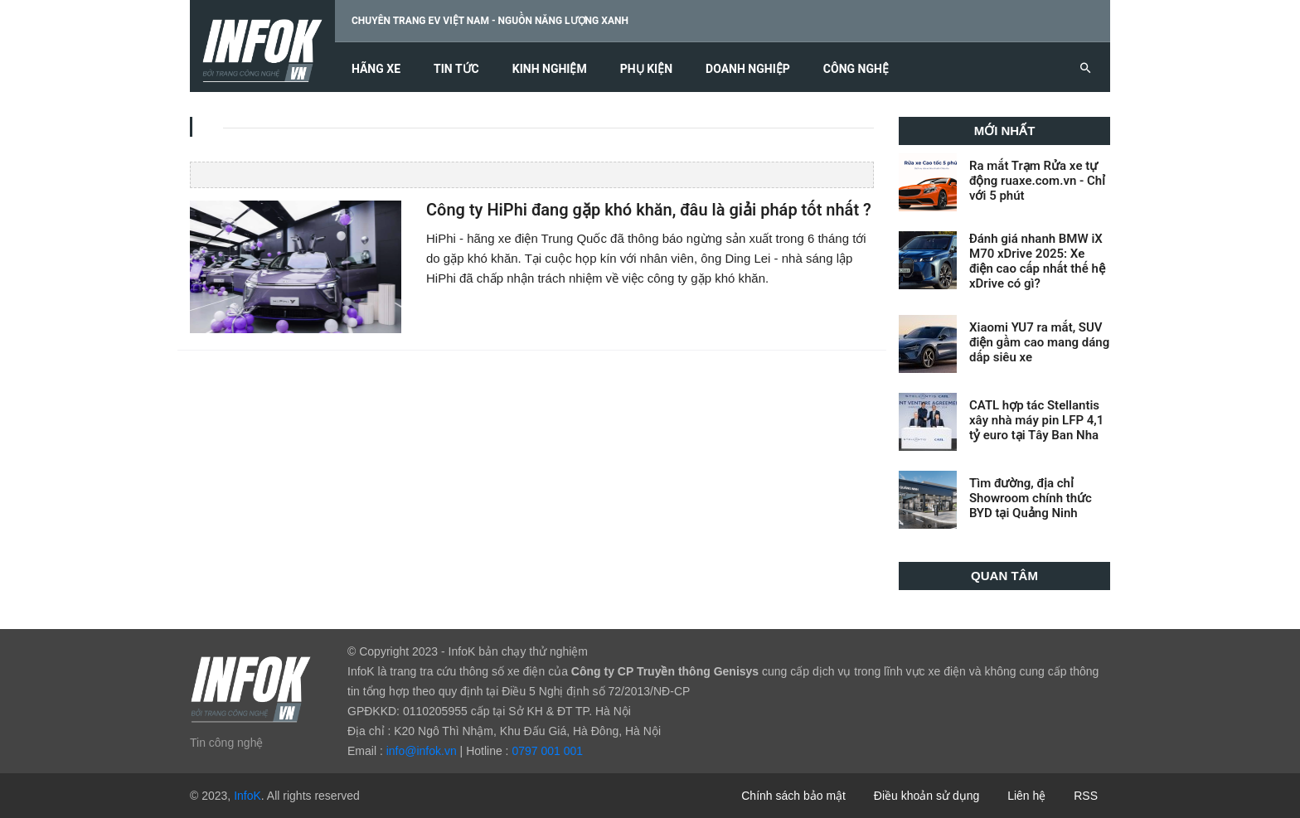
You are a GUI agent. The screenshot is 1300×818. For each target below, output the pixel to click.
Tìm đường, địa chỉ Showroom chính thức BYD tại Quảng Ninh (1030, 498)
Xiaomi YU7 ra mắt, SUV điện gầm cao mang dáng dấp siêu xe (1039, 342)
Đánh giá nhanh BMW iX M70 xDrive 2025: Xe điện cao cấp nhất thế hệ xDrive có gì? (1037, 261)
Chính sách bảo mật (793, 795)
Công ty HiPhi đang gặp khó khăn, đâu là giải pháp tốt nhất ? (648, 210)
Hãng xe (376, 69)
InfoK (247, 795)
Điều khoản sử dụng (926, 795)
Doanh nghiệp (748, 69)
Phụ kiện (646, 69)
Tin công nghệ (226, 742)
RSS (1086, 795)
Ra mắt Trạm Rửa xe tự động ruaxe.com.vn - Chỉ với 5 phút (1037, 181)
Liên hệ (1026, 795)
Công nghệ (856, 69)
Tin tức (456, 69)
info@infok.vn (421, 750)
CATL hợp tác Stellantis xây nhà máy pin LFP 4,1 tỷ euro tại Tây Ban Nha (1036, 420)
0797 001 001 (547, 750)
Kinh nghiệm (549, 69)
